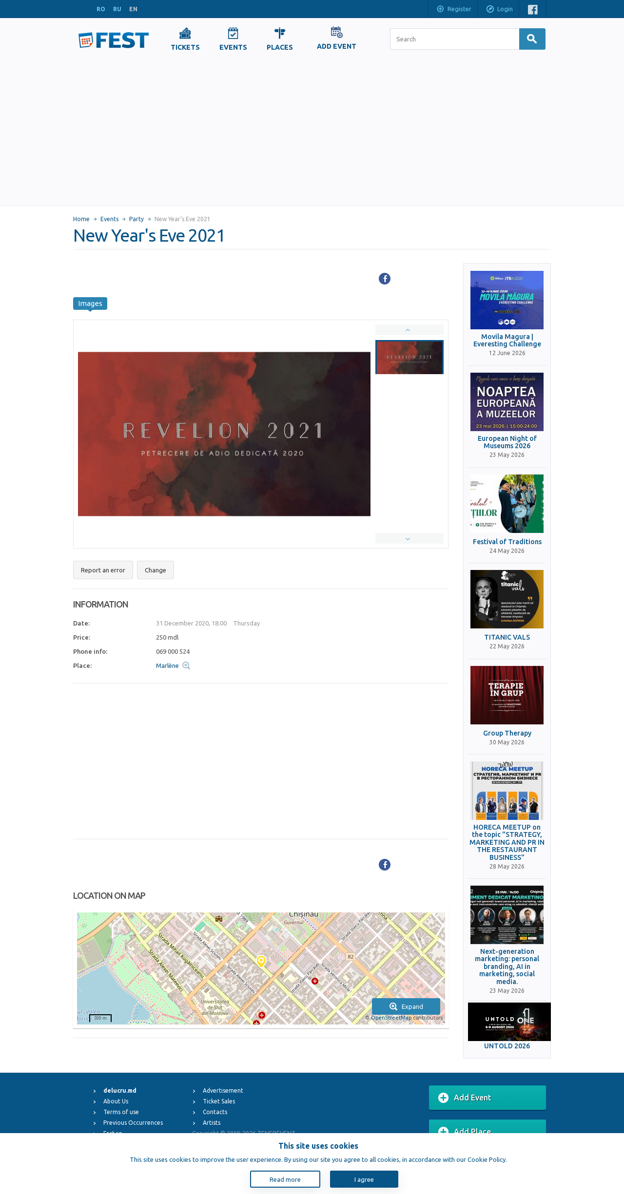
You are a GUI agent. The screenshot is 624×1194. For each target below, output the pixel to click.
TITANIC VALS (507, 637)
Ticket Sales (219, 1101)
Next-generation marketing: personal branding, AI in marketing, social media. (507, 967)
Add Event (464, 1098)
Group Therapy (507, 733)
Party (136, 219)
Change (155, 570)
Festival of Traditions (507, 542)
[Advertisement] (312, 132)
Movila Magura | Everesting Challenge (507, 340)
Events (109, 219)
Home (81, 219)
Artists (211, 1122)
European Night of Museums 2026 (507, 442)
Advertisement (223, 1090)
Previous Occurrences (133, 1122)
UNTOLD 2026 (507, 1046)
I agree (364, 1179)
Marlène (167, 665)
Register (453, 10)
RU (117, 9)
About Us (115, 1101)
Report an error (103, 570)
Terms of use (121, 1112)
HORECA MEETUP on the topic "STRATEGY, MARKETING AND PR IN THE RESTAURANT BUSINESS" (507, 842)
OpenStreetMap (391, 1018)
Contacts (215, 1112)
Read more (285, 1179)
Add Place (464, 1132)
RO (101, 9)
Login (499, 10)
